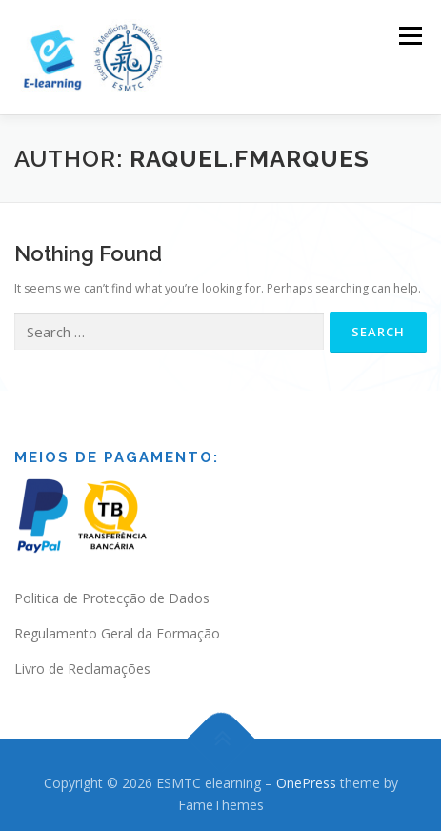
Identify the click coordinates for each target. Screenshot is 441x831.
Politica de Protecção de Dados (112, 596)
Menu (409, 36)
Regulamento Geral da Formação (117, 631)
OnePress (306, 780)
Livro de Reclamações (82, 666)
